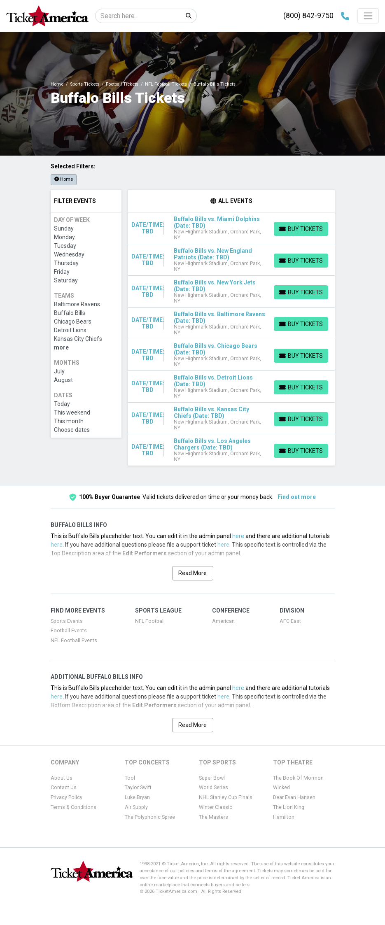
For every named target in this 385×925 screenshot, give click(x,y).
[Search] (138, 16)
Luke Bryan (137, 797)
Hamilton (283, 817)
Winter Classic (215, 807)
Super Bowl (212, 778)
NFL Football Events (74, 640)
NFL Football (150, 621)
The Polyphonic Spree (150, 817)
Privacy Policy (66, 797)
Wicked (281, 787)
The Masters (213, 817)
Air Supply (136, 807)
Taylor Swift (138, 787)
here (238, 536)
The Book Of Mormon (298, 778)
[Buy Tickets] (301, 229)
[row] (231, 228)
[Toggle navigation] (368, 15)
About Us (61, 778)
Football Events (69, 631)
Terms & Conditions (73, 807)
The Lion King (288, 807)
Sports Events (67, 621)
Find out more (297, 497)
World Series (213, 787)
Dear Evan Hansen (294, 797)
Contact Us (64, 787)
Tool (130, 778)
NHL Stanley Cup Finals (225, 797)
